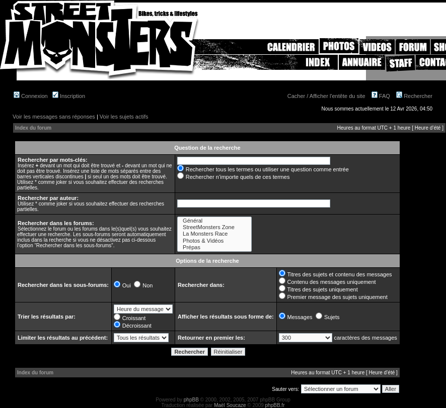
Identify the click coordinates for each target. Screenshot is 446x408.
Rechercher (414, 96)
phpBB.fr (275, 405)
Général (214, 221)
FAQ (380, 96)
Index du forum (33, 128)
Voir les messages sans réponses (54, 117)
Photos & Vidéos (214, 241)
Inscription (68, 96)
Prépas (214, 247)
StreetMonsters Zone (214, 227)
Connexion (31, 96)
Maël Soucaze (230, 405)
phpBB (191, 399)
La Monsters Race (214, 234)
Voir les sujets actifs (124, 117)
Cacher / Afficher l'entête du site (326, 96)
